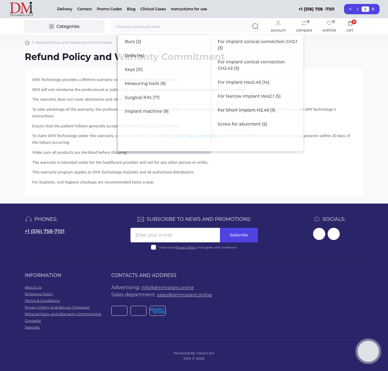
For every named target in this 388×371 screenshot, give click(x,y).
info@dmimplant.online (167, 287)
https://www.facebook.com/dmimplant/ (319, 234)
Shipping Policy (39, 294)
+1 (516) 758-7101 (45, 231)
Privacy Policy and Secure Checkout (57, 307)
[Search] (255, 26)
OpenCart (205, 353)
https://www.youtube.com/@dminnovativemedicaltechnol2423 (334, 234)
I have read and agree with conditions (197, 247)
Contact (84, 9)
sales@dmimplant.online (184, 295)
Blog (131, 9)
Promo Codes (109, 9)
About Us (33, 287)
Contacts (33, 320)
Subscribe (239, 235)
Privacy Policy (186, 247)
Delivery (65, 9)
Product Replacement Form (195, 135)
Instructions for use (189, 9)
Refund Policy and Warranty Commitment (63, 314)
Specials (32, 327)
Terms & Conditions (42, 300)
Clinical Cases (153, 9)
